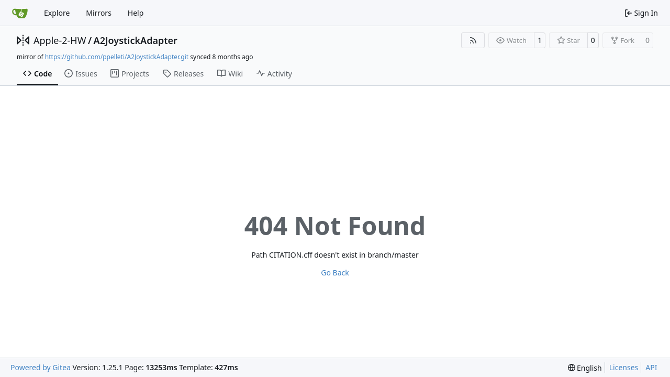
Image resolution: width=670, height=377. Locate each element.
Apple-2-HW (60, 40)
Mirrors (98, 13)
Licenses (624, 367)
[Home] (20, 13)
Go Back (335, 273)
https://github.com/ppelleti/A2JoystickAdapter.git (116, 56)
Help (136, 13)
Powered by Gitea (40, 367)
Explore (57, 13)
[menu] (585, 368)
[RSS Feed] (473, 40)
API (651, 367)
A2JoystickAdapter (135, 40)
